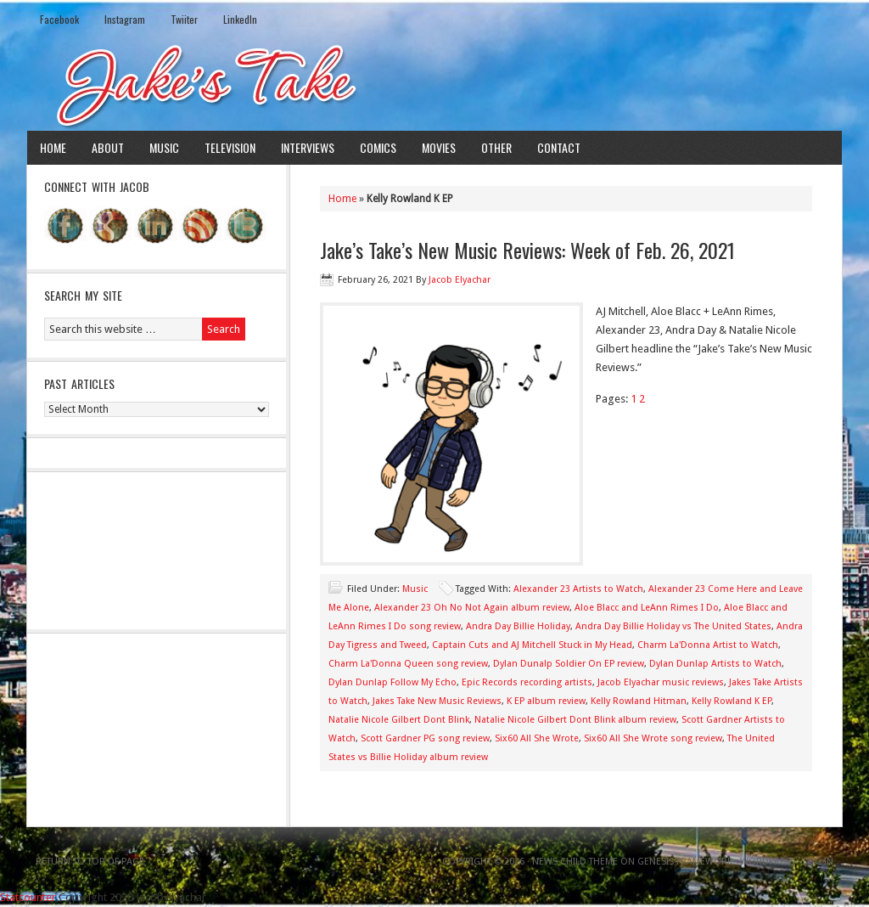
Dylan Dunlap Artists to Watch (715, 663)
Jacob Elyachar (460, 279)
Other (496, 147)
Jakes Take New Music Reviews (437, 701)
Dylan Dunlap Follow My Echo (392, 682)
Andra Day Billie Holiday (518, 626)
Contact (558, 147)
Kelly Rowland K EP (731, 701)
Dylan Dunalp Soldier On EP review (568, 663)
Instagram (124, 19)
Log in (818, 861)
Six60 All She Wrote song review (653, 738)
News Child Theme (575, 861)
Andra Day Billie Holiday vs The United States (673, 626)
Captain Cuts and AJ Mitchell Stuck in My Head (532, 645)
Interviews (307, 147)
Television (230, 147)
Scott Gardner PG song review (425, 738)
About (108, 147)
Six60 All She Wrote (537, 738)
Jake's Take (434, 84)
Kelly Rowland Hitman (639, 701)
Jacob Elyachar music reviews (660, 682)
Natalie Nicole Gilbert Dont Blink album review (575, 719)
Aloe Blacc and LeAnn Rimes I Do (647, 607)
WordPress (767, 861)
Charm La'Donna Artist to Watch (707, 645)
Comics (378, 147)
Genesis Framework (684, 861)
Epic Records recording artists (527, 682)
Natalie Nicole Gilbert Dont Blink (398, 719)
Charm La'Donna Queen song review (408, 663)
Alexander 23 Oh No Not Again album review (471, 607)
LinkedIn (240, 19)
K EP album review (546, 701)
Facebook (59, 19)
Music (164, 147)
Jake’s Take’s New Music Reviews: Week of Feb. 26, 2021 (527, 249)
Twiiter (184, 19)
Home (53, 147)
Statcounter (28, 897)
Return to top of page (90, 861)
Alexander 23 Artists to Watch (578, 588)
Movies (439, 147)
